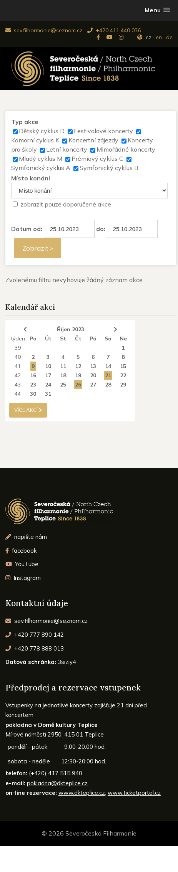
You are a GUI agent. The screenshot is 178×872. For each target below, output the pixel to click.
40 (18, 356)
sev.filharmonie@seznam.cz (44, 30)
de (169, 37)
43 (18, 384)
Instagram (23, 577)
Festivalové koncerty (103, 131)
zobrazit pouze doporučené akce (65, 204)
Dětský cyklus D (42, 131)
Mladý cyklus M (40, 158)
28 (108, 384)
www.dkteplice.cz (81, 792)
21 (108, 375)
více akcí (28, 410)
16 (33, 375)
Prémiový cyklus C (97, 158)
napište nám (26, 536)
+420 (34, 634)
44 (18, 393)
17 (48, 375)
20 (93, 375)
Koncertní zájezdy (93, 140)
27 (93, 384)
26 (78, 384)
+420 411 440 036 (114, 30)
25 (63, 384)
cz (148, 37)
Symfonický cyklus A (40, 168)
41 (18, 366)
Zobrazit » (37, 248)
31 (48, 393)
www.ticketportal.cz (134, 792)
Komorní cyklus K (35, 140)
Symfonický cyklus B (109, 168)
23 (33, 384)
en (159, 37)
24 (48, 384)
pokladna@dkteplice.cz (57, 783)
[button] (157, 10)
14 (108, 366)
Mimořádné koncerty (125, 149)
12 (78, 366)
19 (78, 375)
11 (63, 366)
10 (48, 366)
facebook (21, 550)
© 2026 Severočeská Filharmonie (89, 833)
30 (33, 393)
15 (123, 366)
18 (63, 375)
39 (18, 347)
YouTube (22, 564)
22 (123, 375)
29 (123, 384)
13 (93, 366)
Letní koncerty (66, 149)
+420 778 (34, 648)
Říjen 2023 (70, 329)
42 (18, 375)
